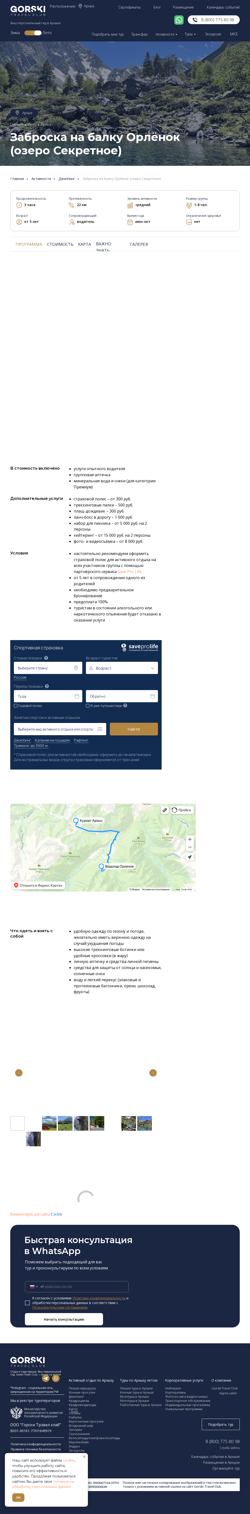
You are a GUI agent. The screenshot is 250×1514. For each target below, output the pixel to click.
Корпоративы (175, 1392)
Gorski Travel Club (225, 1388)
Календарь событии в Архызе (215, 1456)
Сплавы (74, 1413)
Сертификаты (129, 7)
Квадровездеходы (82, 1405)
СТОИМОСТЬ (60, 244)
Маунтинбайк (79, 1442)
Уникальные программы (183, 1409)
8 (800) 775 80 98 (217, 19)
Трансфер (139, 34)
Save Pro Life (130, 571)
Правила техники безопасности (36, 1449)
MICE (234, 34)
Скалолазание (79, 1434)
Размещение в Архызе (221, 1462)
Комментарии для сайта (36, 1214)
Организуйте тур (226, 1468)
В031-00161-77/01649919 (31, 1430)
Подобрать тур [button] (220, 1424)
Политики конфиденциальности (99, 1298)
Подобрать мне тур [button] (108, 34)
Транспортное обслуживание (187, 1400)
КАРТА (84, 244)
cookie (68, 1460)
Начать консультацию (64, 1319)
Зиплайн (75, 1429)
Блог (157, 7)
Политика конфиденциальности (36, 1444)
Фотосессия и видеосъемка (186, 1396)
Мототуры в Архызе (134, 1400)
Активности (165, 34)
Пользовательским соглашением (59, 1307)
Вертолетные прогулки (86, 1421)
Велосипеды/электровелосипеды (94, 1438)
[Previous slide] (18, 1073)
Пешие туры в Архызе (136, 1388)
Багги (73, 1409)
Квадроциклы (79, 1400)
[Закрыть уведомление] (84, 1456)
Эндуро (74, 1446)
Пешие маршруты (82, 1388)
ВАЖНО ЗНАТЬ (103, 247)
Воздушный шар (81, 1425)
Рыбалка (75, 1417)
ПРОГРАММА (29, 244)
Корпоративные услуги (184, 1380)
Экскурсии (213, 34)
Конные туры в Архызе (137, 1392)
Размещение (183, 7)
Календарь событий (223, 7)
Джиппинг (67, 179)
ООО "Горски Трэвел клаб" (35, 1424)
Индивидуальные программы (187, 1405)
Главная (16, 124)
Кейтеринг (173, 1388)
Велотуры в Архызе (134, 1396)
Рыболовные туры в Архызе (141, 1405)
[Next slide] (153, 1073)
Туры (189, 34)
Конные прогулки (82, 1392)
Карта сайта (228, 1393)
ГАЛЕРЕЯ (139, 244)
